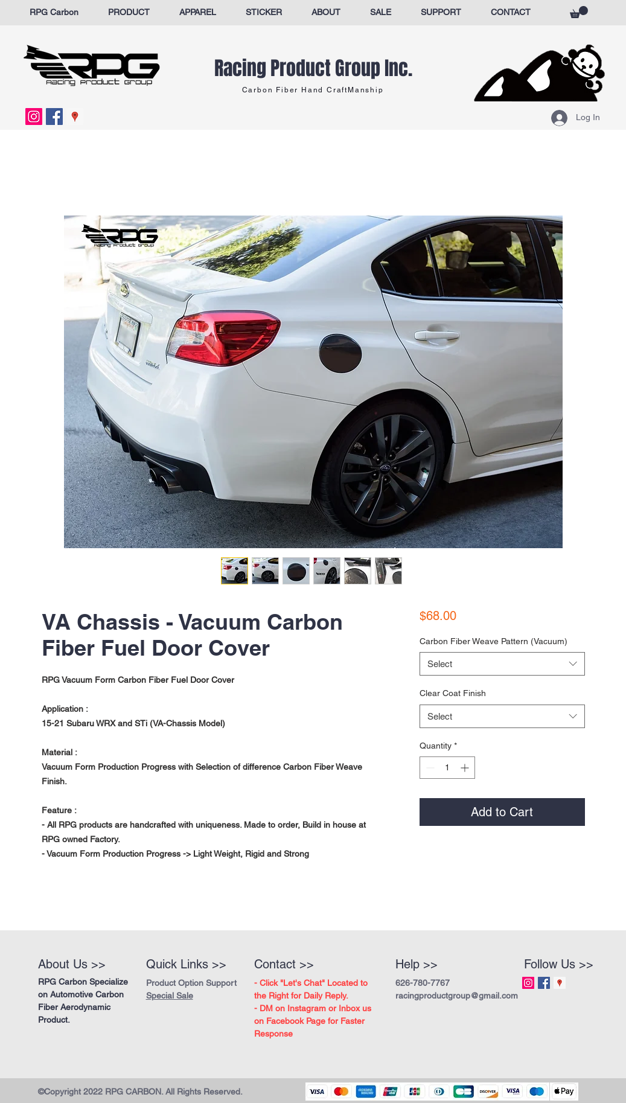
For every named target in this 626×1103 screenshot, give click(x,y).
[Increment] (465, 767)
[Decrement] (428, 767)
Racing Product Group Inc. (313, 68)
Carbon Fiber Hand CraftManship (313, 90)
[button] (579, 12)
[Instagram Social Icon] (33, 116)
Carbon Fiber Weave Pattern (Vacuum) (493, 641)
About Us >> (72, 964)
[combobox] (502, 664)
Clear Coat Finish (453, 693)
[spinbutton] (447, 767)
